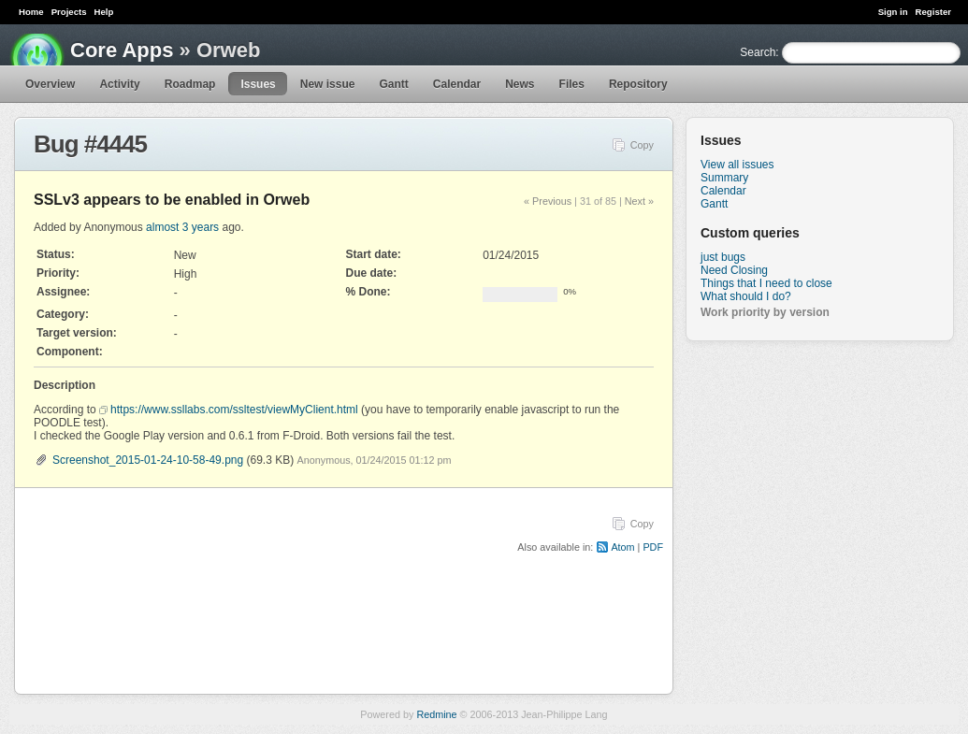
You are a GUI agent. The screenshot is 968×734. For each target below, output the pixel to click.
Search (757, 52)
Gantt (393, 84)
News (519, 84)
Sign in (893, 12)
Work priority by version (765, 312)
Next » (639, 201)
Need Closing (734, 270)
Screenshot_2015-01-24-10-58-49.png (147, 460)
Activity (119, 84)
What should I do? (746, 296)
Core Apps (121, 50)
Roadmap (190, 84)
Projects (69, 12)
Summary (724, 177)
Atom (622, 547)
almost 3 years (182, 227)
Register (933, 12)
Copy (642, 145)
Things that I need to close (766, 283)
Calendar (457, 84)
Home (31, 12)
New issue (327, 84)
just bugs (723, 257)
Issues (257, 84)
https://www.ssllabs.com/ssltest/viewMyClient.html (234, 409)
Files (572, 84)
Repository (638, 84)
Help (104, 12)
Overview (50, 84)
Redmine (436, 714)
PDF (653, 547)
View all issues (737, 164)
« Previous (547, 201)
